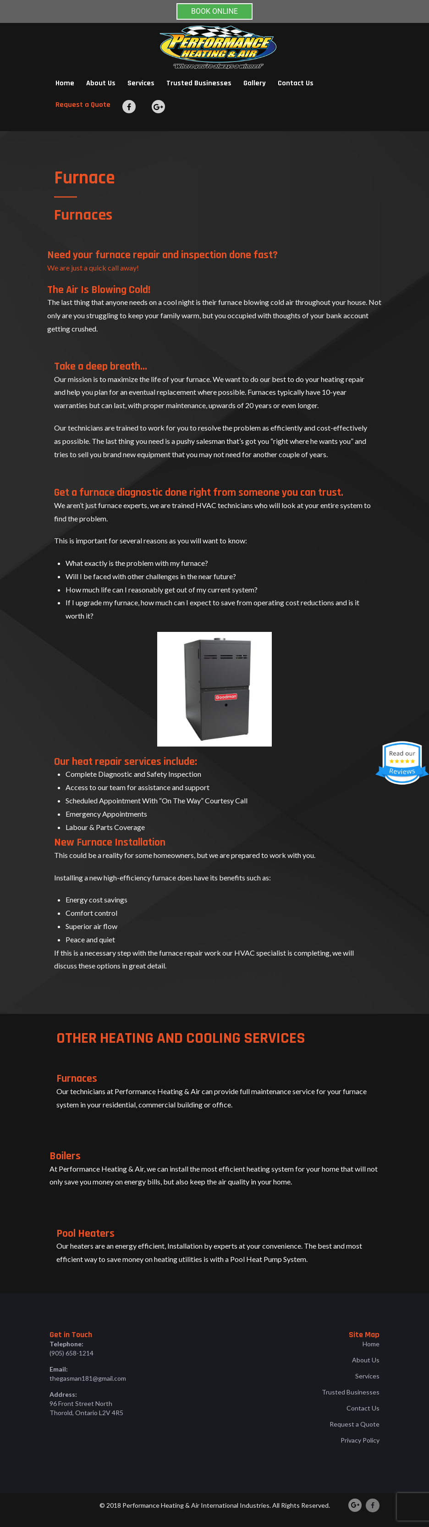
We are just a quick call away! (93, 267)
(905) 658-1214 (72, 1353)
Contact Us (296, 83)
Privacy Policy (360, 1440)
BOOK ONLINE (214, 11)
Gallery (254, 83)
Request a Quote (82, 105)
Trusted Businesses (198, 83)
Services (140, 83)
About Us (101, 83)
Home (64, 83)
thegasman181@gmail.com (88, 1378)
